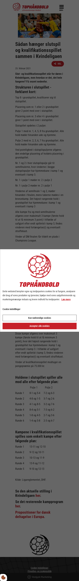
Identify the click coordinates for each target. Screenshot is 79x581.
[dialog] (39, 290)
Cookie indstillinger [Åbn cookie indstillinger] (11, 309)
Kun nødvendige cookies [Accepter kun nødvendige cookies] (39, 318)
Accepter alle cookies (39, 326)
